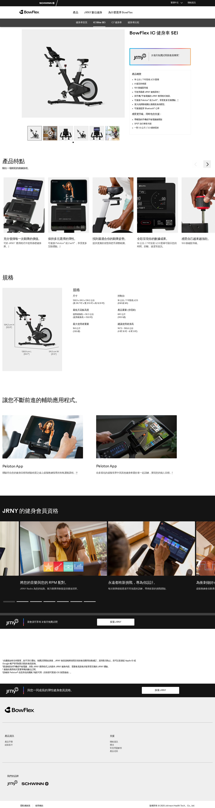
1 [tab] (74, 143)
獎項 (112, 745)
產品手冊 (9, 742)
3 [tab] (36, 602)
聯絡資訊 (192, 3)
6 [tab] (76, 602)
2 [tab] (23, 602)
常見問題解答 (116, 748)
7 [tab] (90, 602)
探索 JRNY (115, 622)
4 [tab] (49, 602)
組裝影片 (9, 745)
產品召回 (114, 751)
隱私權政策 (25, 806)
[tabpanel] (34, 133)
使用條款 (39, 806)
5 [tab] (63, 602)
